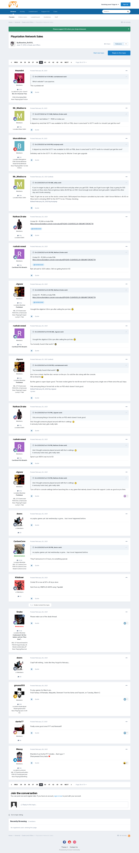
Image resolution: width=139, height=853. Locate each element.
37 (33, 62)
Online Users (22, 17)
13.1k (19, 89)
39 (41, 62)
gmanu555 (19, 685)
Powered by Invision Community (69, 850)
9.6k (19, 303)
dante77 (19, 721)
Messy (19, 749)
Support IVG (45, 11)
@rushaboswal (36, 229)
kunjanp (56, 144)
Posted (38, 70)
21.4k (19, 631)
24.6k (19, 560)
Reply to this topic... (29, 805)
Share (107, 44)
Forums (11, 17)
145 (19, 157)
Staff (56, 17)
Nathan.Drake (58, 114)
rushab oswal (19, 246)
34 (21, 62)
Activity (22, 11)
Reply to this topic (119, 53)
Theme (64, 847)
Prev (16, 62)
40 (45, 62)
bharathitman (19, 138)
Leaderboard (35, 17)
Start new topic (98, 53)
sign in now (58, 796)
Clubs (55, 11)
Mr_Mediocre (19, 108)
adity (56, 182)
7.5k (19, 265)
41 (49, 62)
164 (19, 768)
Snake (36, 605)
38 (37, 62)
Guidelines (47, 17)
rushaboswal (58, 76)
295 (19, 704)
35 (25, 62)
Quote (37, 92)
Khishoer (19, 577)
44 (61, 62)
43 (57, 62)
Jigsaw (19, 284)
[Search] (114, 11)
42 (53, 62)
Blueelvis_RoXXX (26, 43)
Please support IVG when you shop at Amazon (69, 29)
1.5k (19, 235)
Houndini (19, 70)
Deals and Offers (34, 45)
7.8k (19, 127)
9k (19, 740)
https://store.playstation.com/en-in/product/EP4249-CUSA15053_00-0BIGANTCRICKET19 (61, 224)
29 (19, 532)
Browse (13, 12)
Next (67, 62)
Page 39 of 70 (81, 62)
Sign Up (125, 4)
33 (19, 596)
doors (19, 514)
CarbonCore (19, 541)
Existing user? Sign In (110, 4)
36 (29, 62)
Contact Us (74, 847)
